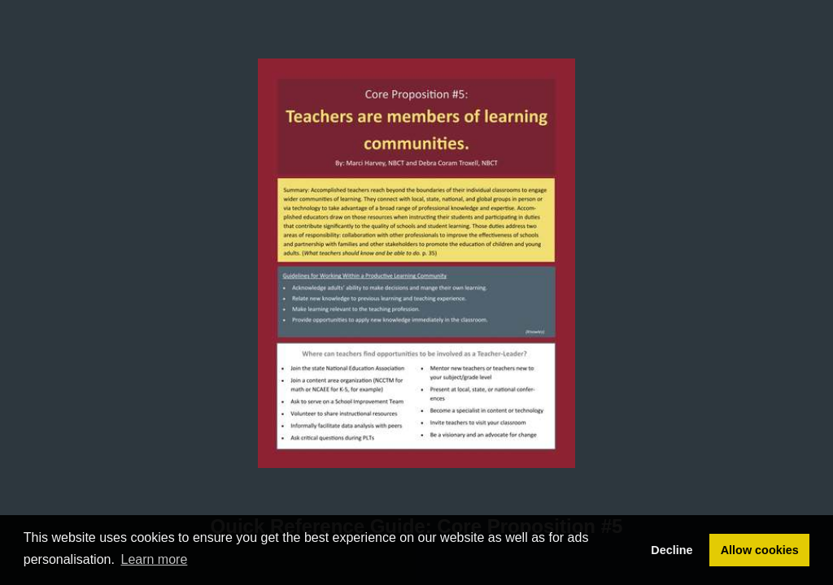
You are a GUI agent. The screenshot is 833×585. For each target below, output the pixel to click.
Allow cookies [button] (760, 550)
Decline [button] (671, 550)
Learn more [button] (154, 559)
